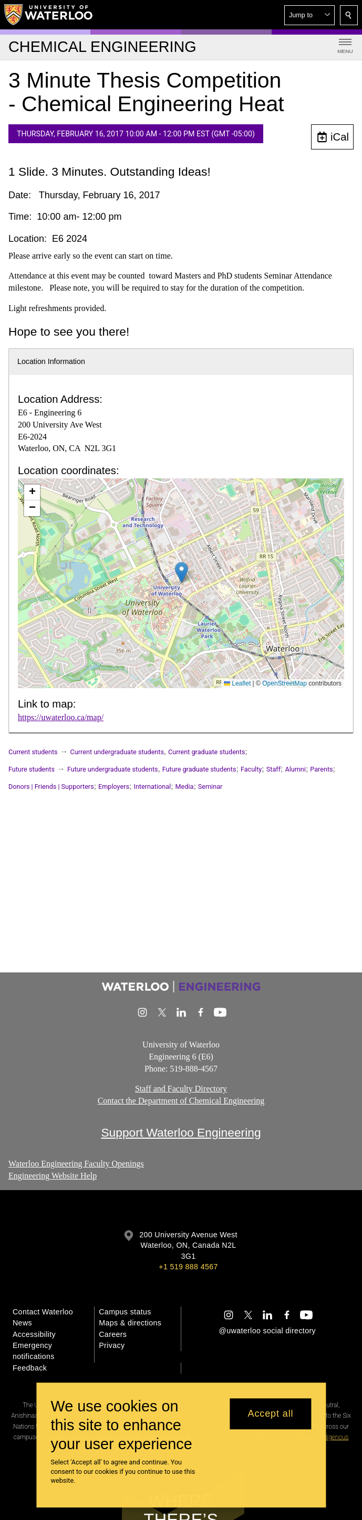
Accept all (270, 1413)
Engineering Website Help (52, 1175)
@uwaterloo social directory (267, 1330)
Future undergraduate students (112, 769)
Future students (31, 769)
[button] (309, 15)
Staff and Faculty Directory (181, 1088)
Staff (273, 769)
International (152, 786)
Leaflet (237, 683)
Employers (113, 786)
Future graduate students (199, 769)
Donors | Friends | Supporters (51, 786)
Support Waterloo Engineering (181, 1132)
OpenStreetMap (284, 683)
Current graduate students (206, 752)
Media (184, 786)
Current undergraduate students (117, 752)
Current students (33, 752)
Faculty (251, 769)
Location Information (51, 361)
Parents (321, 769)
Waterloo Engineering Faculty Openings (76, 1163)
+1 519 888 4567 (188, 1266)
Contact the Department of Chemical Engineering (181, 1100)
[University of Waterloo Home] (49, 14)
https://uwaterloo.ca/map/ (61, 717)
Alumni (295, 769)
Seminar (210, 786)
